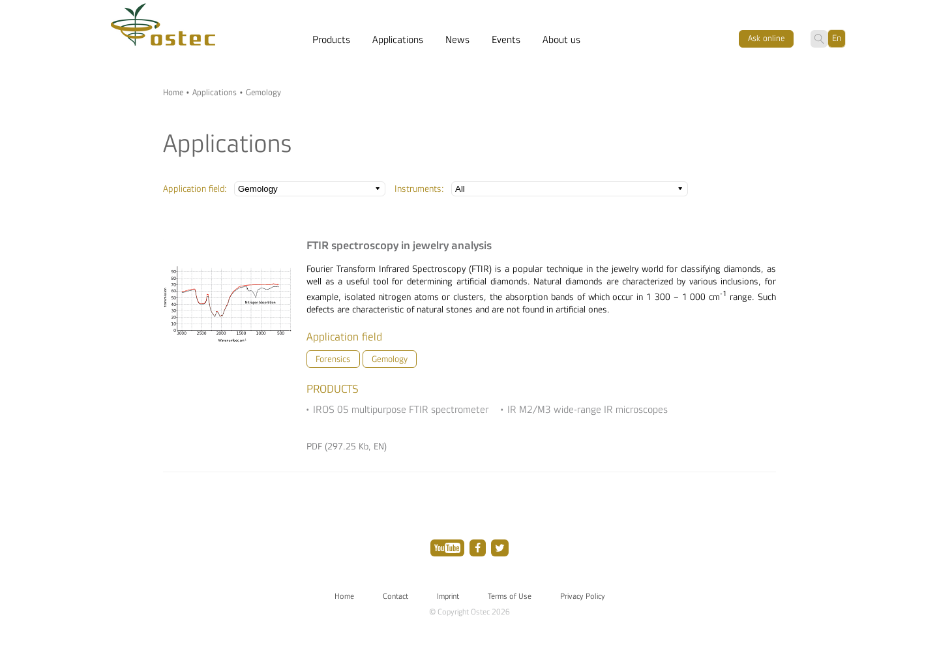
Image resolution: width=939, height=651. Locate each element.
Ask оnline (766, 38)
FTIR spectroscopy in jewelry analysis (399, 245)
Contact (395, 596)
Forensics (333, 359)
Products (331, 40)
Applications (397, 40)
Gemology (390, 359)
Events (506, 40)
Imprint (448, 596)
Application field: (195, 189)
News (457, 40)
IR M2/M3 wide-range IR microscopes (587, 410)
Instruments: (419, 189)
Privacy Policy (582, 596)
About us (561, 40)
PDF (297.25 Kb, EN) (346, 446)
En (836, 38)
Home (173, 92)
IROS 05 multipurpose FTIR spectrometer (400, 410)
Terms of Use (509, 596)
